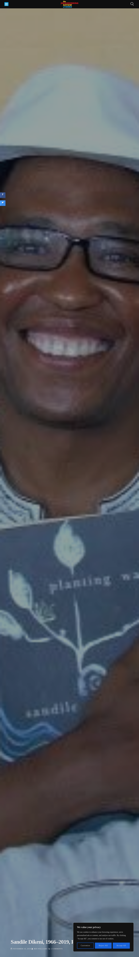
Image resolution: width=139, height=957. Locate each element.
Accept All (121, 946)
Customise (85, 946)
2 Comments (57, 949)
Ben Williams (40, 949)
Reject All (103, 946)
